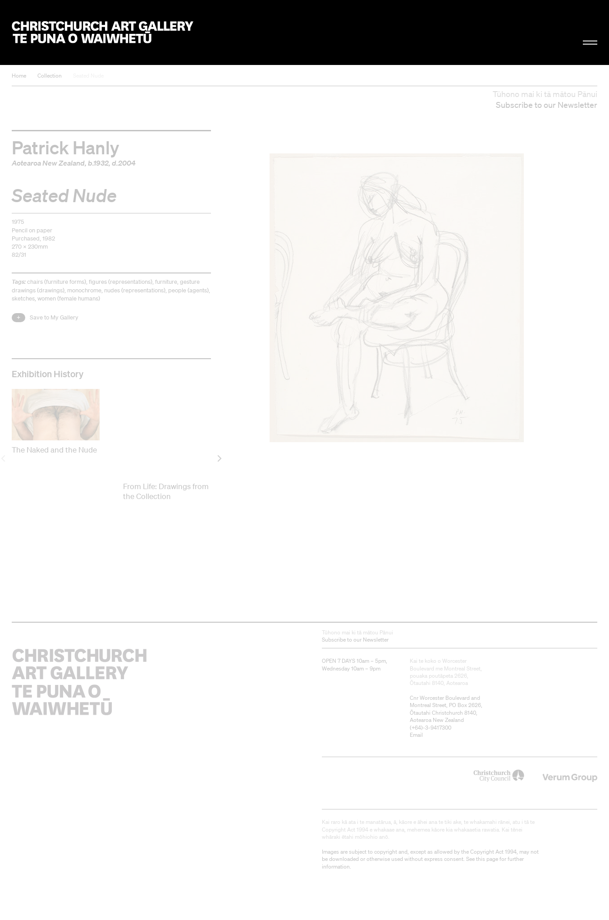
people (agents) (188, 290)
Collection (49, 75)
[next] (218, 458)
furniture (166, 282)
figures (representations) (120, 282)
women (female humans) (68, 298)
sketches (23, 298)
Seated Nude (88, 75)
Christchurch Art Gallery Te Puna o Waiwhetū (102, 32)
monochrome (84, 290)
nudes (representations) (134, 290)
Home (19, 75)
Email (416, 735)
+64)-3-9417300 (431, 727)
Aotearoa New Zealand (48, 162)
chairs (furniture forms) (56, 282)
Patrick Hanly (65, 147)
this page (487, 859)
